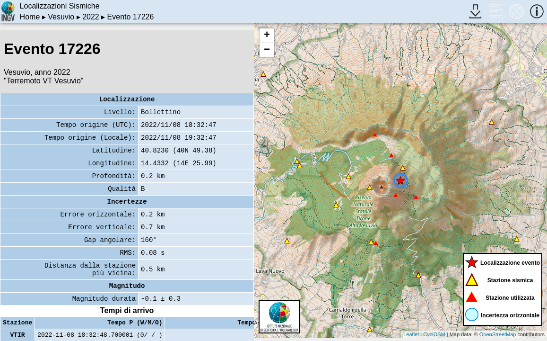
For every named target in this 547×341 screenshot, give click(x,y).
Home (30, 17)
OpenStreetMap (497, 334)
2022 (90, 17)
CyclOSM (434, 334)
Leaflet (411, 334)
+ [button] (267, 35)
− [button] (267, 50)
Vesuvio (61, 17)
